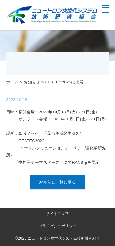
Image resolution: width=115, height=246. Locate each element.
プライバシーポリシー (58, 226)
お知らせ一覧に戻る (57, 182)
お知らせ (32, 82)
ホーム (12, 82)
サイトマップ (57, 214)
